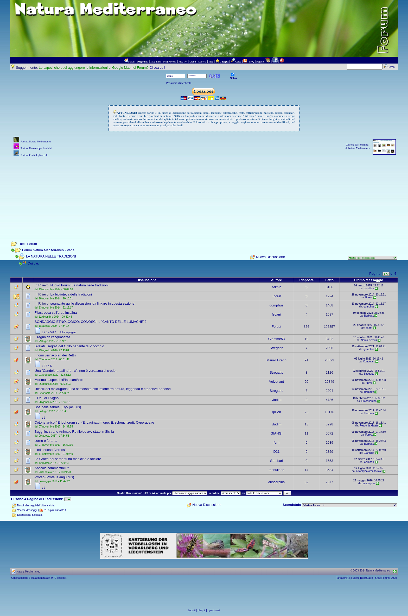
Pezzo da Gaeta (369, 425)
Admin (276, 287)
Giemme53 (276, 339)
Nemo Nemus (369, 340)
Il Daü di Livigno (47, 398)
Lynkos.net (214, 610)
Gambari (276, 461)
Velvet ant (276, 382)
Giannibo (369, 452)
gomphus (276, 305)
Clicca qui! (157, 68)
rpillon (276, 412)
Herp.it (201, 610)
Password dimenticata (179, 83)
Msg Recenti (169, 61)
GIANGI (277, 433)
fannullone (276, 470)
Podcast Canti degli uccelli (34, 155)
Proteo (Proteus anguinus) (54, 477)
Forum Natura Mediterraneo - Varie (48, 250)
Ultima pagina (68, 332)
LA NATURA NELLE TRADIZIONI (51, 256)
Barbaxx (369, 315)
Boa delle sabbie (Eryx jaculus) (58, 407)
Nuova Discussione (270, 257)
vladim (277, 400)
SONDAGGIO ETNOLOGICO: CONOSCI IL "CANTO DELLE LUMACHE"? (90, 322)
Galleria (202, 61)
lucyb (369, 382)
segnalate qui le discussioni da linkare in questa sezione (92, 303)
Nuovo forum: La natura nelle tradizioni (79, 285)
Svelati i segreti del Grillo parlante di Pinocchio (69, 346)
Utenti (192, 61)
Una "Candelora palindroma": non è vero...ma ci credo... (76, 371)
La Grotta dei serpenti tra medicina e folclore (68, 459)
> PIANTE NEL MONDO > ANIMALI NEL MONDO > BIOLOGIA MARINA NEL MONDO (349, 505)
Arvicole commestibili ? (52, 468)
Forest (276, 296)
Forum (131, 61)
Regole (260, 61)
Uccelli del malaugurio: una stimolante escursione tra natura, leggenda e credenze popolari (103, 389)
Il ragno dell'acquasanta (52, 337)
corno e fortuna (46, 441)
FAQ (251, 61)
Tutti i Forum (27, 244)
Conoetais (369, 361)
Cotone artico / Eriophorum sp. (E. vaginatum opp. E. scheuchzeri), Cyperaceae (94, 422)
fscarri (276, 314)
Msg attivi (155, 61)
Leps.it (191, 610)
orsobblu (369, 288)
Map (210, 61)
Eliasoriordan (369, 401)
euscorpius (276, 482)
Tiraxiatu (369, 413)
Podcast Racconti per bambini (36, 148)
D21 (276, 452)
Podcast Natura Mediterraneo (36, 141)
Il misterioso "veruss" (50, 450)
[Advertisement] (204, 194)
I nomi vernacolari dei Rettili (55, 355)
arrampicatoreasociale (369, 471)
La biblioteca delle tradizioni (71, 294)
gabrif (369, 327)
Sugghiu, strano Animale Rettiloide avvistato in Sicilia (74, 431)
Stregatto (276, 348)
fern (276, 442)
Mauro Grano (276, 360)
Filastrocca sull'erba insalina (56, 313)
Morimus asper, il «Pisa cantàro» (59, 380)
